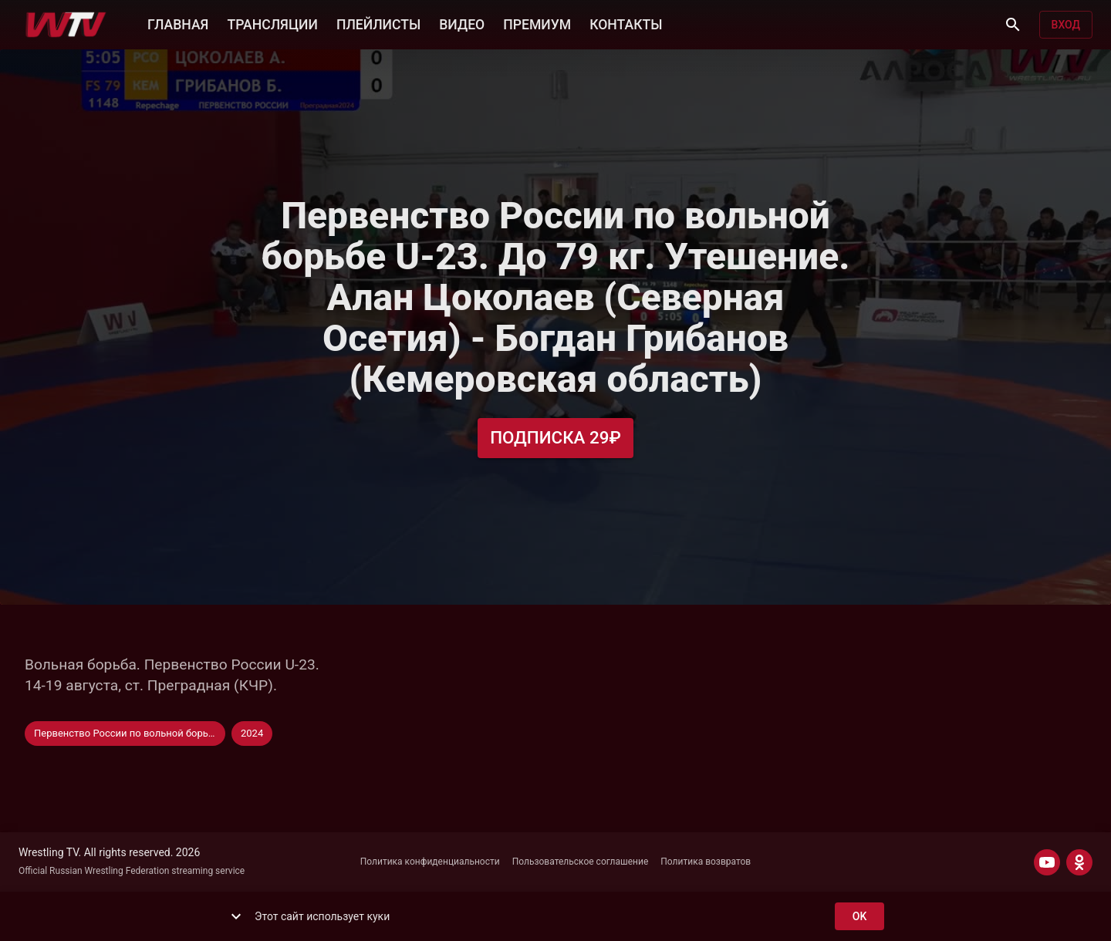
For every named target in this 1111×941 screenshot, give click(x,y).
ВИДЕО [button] (462, 23)
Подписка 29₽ (555, 437)
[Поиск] (1013, 24)
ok (859, 916)
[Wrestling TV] (66, 25)
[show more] (236, 916)
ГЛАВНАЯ (178, 23)
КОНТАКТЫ (625, 23)
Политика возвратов (705, 861)
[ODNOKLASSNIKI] (1079, 862)
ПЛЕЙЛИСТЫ (378, 23)
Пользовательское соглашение (580, 861)
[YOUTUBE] (1047, 862)
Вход (1066, 25)
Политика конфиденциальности (430, 861)
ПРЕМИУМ (537, 23)
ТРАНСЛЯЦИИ (272, 23)
